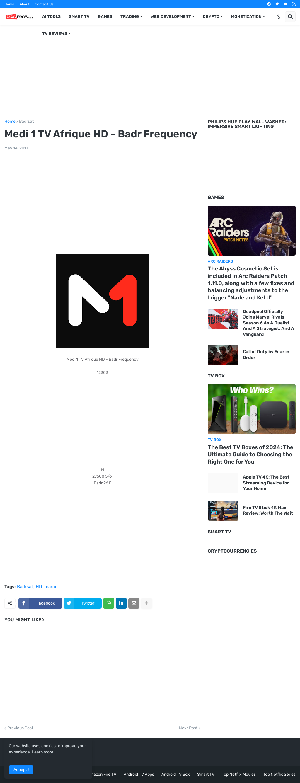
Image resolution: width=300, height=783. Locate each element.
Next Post (188, 728)
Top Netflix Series (279, 774)
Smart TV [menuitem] (79, 16)
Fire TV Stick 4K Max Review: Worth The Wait (268, 510)
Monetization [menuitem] (246, 16)
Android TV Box (175, 774)
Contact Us (44, 4)
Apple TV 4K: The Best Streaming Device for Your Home (266, 482)
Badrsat (26, 122)
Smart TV (205, 774)
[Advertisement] (150, 71)
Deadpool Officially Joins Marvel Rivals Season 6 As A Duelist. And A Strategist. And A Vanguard (268, 323)
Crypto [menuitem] (211, 16)
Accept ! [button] (21, 769)
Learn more (42, 752)
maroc (51, 587)
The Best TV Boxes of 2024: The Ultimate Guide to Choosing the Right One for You (250, 454)
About (25, 4)
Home (9, 4)
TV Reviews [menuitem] (54, 33)
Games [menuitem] (105, 16)
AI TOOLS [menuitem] (51, 16)
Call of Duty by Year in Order (266, 354)
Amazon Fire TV (101, 774)
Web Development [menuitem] (171, 16)
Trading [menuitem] (129, 16)
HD (39, 587)
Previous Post (20, 728)
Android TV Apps (139, 774)
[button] (278, 16)
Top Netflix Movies (239, 774)
